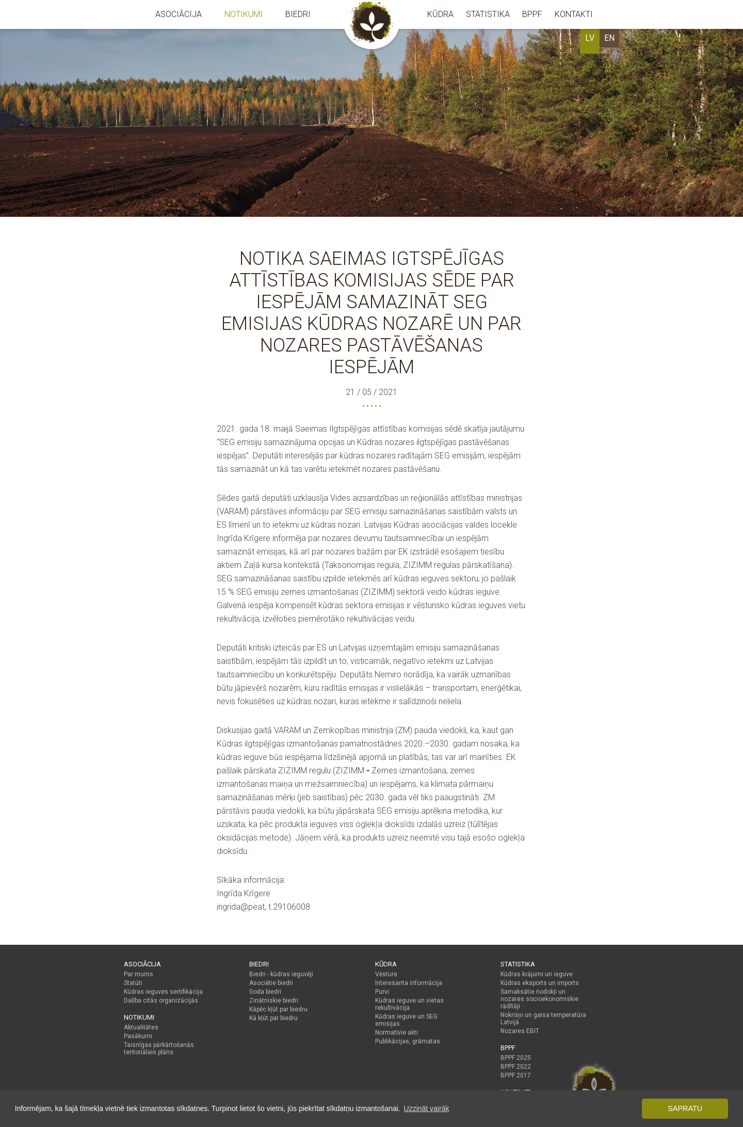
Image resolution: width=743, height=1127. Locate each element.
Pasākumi (138, 1036)
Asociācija (178, 14)
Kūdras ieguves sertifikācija (163, 991)
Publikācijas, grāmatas (407, 1041)
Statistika (488, 14)
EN (609, 38)
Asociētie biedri (271, 983)
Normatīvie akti (396, 1032)
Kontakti (574, 14)
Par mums (138, 974)
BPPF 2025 (515, 1057)
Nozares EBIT (519, 1031)
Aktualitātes (141, 1027)
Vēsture (386, 974)
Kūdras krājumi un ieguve (536, 974)
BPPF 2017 (515, 1075)
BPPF (532, 14)
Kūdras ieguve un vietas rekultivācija (409, 1004)
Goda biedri (265, 991)
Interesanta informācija (408, 983)
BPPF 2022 (515, 1066)
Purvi (382, 991)
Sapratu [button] (685, 1108)
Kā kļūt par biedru (273, 1018)
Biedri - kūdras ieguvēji (281, 974)
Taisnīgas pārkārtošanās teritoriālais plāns (159, 1048)
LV (589, 38)
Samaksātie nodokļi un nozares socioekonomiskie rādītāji (539, 999)
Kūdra (440, 14)
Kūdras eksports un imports (539, 983)
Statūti (133, 983)
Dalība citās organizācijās (161, 1000)
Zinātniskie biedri (273, 1000)
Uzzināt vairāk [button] (426, 1108)
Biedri (298, 14)
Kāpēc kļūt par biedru (278, 1009)
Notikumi (243, 14)
